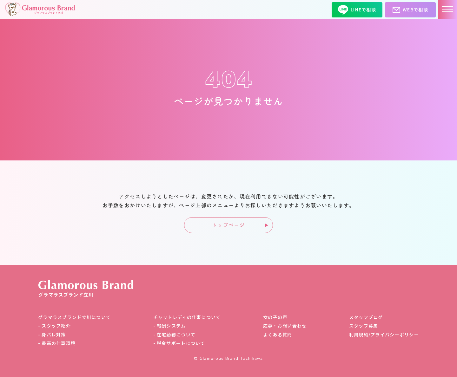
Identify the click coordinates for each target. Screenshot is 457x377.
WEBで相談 (410, 10)
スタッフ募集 (363, 325)
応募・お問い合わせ (285, 325)
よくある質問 (277, 334)
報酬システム (171, 325)
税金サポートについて (181, 343)
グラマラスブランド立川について (74, 317)
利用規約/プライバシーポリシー (384, 334)
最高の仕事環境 (59, 343)
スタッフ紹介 (56, 325)
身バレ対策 (54, 334)
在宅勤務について (176, 334)
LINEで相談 (357, 10)
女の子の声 (275, 317)
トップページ (228, 225)
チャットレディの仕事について (187, 317)
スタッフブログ (366, 317)
